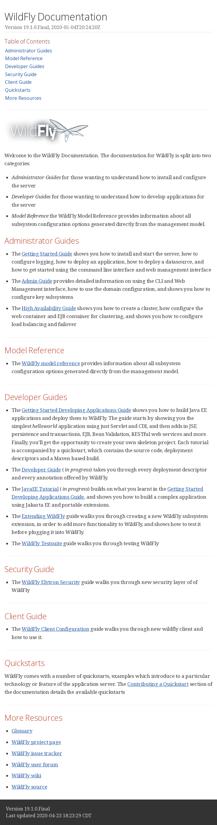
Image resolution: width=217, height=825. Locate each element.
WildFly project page (36, 742)
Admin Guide (37, 280)
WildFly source (29, 786)
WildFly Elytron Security (51, 582)
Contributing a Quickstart (158, 683)
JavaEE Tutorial (40, 488)
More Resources (23, 98)
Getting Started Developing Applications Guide (76, 410)
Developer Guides (24, 66)
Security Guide (21, 74)
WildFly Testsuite (42, 543)
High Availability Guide (49, 308)
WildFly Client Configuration (55, 628)
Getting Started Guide (47, 253)
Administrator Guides (28, 50)
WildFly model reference (51, 363)
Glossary (22, 730)
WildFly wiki (26, 775)
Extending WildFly (43, 516)
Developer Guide (41, 469)
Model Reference (24, 58)
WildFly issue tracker (37, 753)
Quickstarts (17, 90)
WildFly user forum (35, 764)
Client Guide (18, 82)
